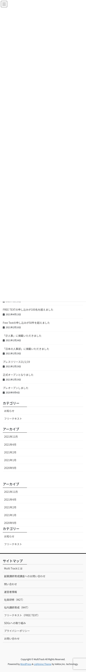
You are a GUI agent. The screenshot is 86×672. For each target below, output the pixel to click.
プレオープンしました (15, 388)
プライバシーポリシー (17, 631)
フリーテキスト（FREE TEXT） (22, 615)
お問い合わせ (12, 638)
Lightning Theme (42, 664)
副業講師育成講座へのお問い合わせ (24, 576)
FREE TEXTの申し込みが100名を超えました (28, 309)
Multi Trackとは (13, 568)
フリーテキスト (13, 418)
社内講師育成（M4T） (17, 607)
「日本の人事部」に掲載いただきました (26, 349)
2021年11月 (11, 436)
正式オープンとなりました (18, 375)
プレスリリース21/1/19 (16, 362)
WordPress (25, 664)
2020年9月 (10, 468)
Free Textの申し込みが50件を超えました (26, 323)
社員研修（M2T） (14, 599)
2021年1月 (10, 460)
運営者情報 (10, 592)
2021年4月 (10, 444)
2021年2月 (10, 452)
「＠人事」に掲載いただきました (22, 335)
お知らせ (9, 411)
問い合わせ (10, 584)
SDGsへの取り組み (15, 623)
